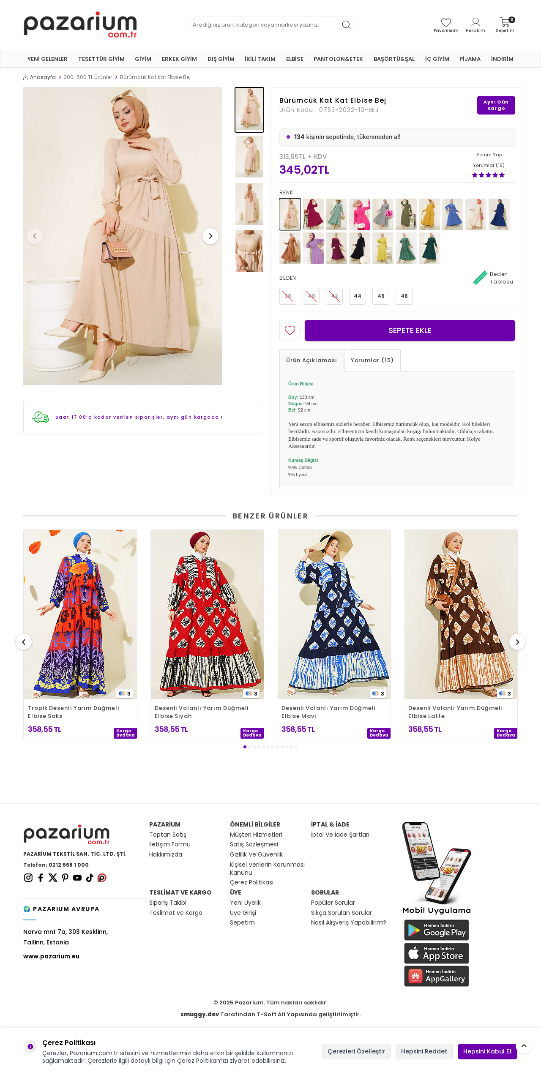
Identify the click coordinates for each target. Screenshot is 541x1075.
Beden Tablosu (493, 278)
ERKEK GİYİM (179, 59)
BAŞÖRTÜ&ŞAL (394, 59)
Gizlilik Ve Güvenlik (256, 855)
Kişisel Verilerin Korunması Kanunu (267, 869)
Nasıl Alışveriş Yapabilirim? (348, 923)
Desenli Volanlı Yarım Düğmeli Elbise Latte (455, 712)
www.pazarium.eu (51, 956)
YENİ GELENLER (47, 59)
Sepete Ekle (410, 330)
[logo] (80, 25)
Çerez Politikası (251, 883)
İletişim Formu (170, 844)
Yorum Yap (489, 154)
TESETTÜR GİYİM (101, 59)
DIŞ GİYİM (221, 59)
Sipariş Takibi (167, 903)
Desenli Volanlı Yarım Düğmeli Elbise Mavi (328, 712)
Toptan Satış (167, 835)
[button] (38, 236)
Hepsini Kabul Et (487, 1051)
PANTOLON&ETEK (338, 59)
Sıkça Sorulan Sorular (341, 913)
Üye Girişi (243, 913)
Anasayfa (39, 77)
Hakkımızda (165, 855)
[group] (122, 236)
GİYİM (143, 59)
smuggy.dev (199, 1014)
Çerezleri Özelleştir (356, 1051)
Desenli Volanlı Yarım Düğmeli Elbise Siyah (202, 712)
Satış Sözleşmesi (254, 844)
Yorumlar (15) (372, 360)
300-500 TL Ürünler (88, 77)
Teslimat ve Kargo (175, 913)
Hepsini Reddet (424, 1051)
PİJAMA (470, 59)
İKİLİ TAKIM (260, 59)
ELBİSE (294, 59)
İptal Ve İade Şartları (340, 835)
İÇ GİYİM (437, 59)
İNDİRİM (502, 59)
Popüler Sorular (333, 903)
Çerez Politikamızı (202, 1060)
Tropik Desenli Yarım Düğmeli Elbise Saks (73, 712)
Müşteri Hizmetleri (256, 835)
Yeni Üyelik (245, 903)
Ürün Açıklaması (311, 360)
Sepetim (242, 923)
